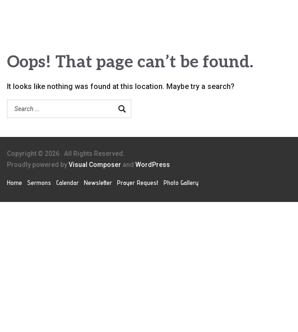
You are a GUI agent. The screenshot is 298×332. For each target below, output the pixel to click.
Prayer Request (137, 182)
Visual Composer (95, 164)
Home (14, 182)
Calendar (67, 182)
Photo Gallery (181, 182)
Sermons (39, 182)
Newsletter (98, 182)
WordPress (152, 164)
